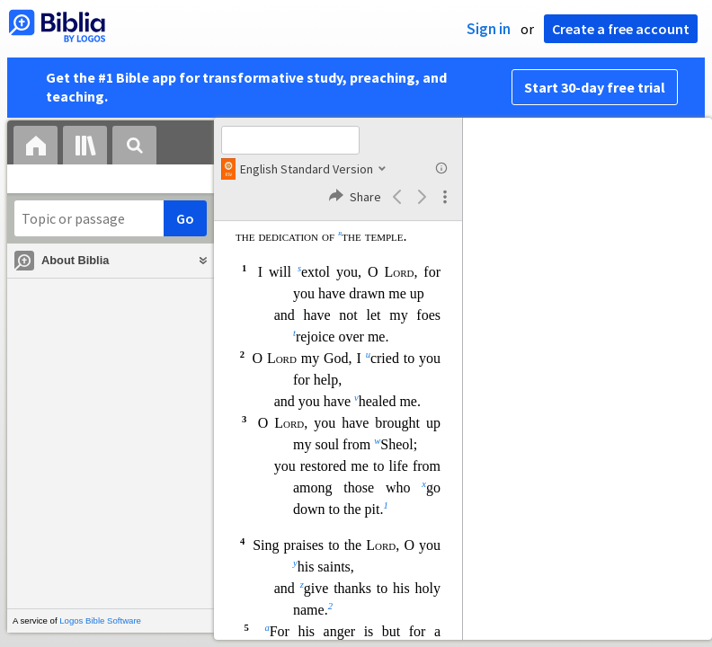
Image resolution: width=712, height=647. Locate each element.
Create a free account (621, 29)
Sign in (489, 29)
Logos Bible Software (100, 620)
